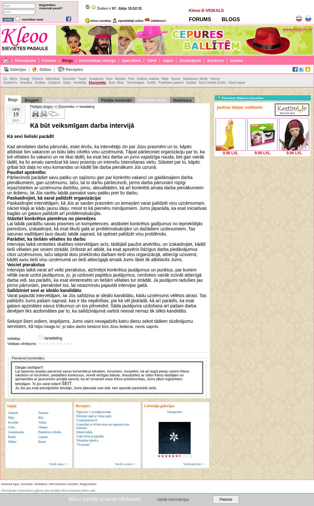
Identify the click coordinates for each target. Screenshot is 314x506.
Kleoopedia (25, 60)
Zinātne (40, 82)
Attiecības (53, 79)
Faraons (43, 413)
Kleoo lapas (236, 82)
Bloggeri (32, 100)
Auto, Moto (116, 82)
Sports (175, 79)
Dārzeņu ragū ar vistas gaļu (93, 416)
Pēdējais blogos (41, 106)
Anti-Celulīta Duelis (212, 82)
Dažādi (191, 82)
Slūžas (12, 441)
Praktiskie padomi (171, 82)
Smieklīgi (80, 82)
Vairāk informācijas (173, 499)
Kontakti (27, 484)
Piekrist (225, 499)
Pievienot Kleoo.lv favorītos (240, 98)
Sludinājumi (190, 60)
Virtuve (215, 79)
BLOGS (231, 19)
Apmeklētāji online (128, 20)
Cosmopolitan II (86, 420)
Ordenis (13, 413)
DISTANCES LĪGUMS (63, 484)
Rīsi (40, 417)
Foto (131, 79)
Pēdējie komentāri (116, 100)
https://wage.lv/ (47, 326)
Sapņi (168, 60)
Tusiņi (82, 79)
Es (5, 79)
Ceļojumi (54, 82)
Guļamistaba (16, 432)
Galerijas (18, 69)
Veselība (26, 82)
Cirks (11, 427)
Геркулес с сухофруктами (93, 412)
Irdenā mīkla (84, 432)
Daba (67, 82)
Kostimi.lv (10, 82)
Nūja (11, 417)
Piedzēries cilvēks (49, 432)
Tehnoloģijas (136, 82)
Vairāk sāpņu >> (58, 464)
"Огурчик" (83, 444)
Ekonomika (97, 82)
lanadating (87, 106)
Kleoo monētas (98, 20)
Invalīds (13, 422)
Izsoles (236, 60)
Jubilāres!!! (155, 20)
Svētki (151, 82)
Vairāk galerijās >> (194, 464)
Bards (41, 441)
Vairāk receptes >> (125, 464)
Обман (42, 427)
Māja (165, 79)
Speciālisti (131, 60)
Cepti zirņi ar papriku (90, 436)
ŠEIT (67, 383)
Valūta (42, 422)
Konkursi (215, 60)
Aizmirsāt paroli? (50, 8)
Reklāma (41, 484)
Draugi (24, 79)
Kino (109, 79)
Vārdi (152, 60)
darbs (24, 260)
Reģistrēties (47, 5)
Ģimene (37, 79)
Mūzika (120, 79)
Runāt (12, 437)
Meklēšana (182, 100)
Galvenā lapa (10, 484)
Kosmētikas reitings (97, 60)
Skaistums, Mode (195, 79)
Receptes (74, 69)
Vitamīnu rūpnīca (87, 440)
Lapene (42, 437)
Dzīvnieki (69, 79)
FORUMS (200, 19)
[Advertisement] (262, 198)
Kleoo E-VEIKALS (206, 10)
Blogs (67, 60)
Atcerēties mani (32, 19)
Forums (49, 60)
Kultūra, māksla (148, 79)
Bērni (13, 79)
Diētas (45, 69)
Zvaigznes (96, 79)
